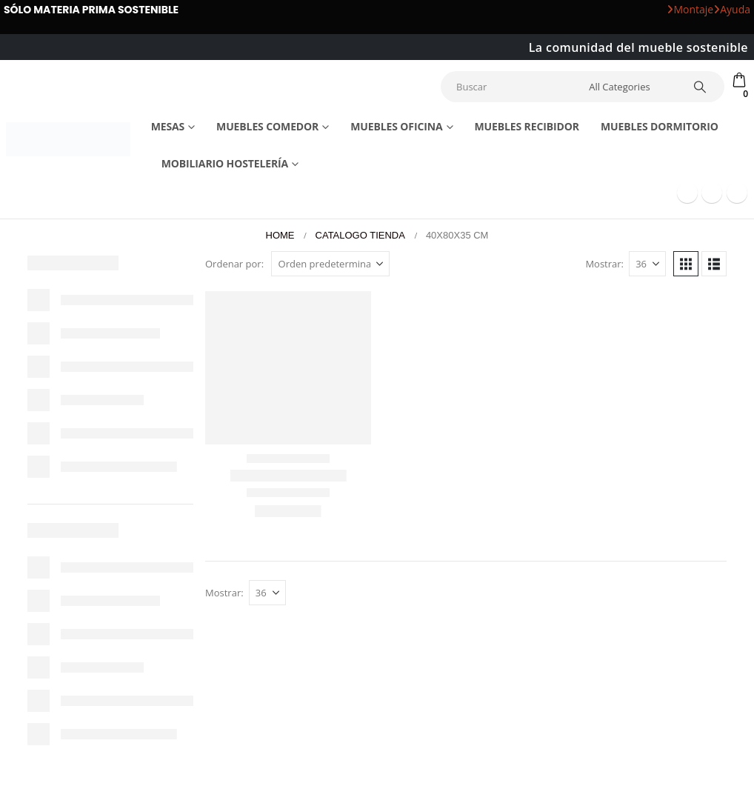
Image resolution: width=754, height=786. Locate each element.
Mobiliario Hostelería (225, 163)
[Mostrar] (647, 263)
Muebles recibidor (526, 126)
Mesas (168, 126)
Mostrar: (604, 264)
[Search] (700, 86)
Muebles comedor (267, 126)
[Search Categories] (630, 86)
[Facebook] (687, 192)
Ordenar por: (234, 264)
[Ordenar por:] (330, 263)
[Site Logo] (68, 139)
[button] (685, 263)
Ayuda (731, 9)
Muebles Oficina (396, 126)
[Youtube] (711, 192)
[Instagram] (737, 192)
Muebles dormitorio (659, 126)
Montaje (690, 9)
